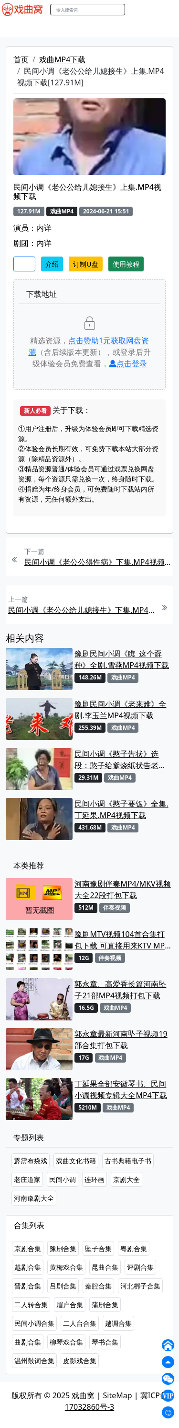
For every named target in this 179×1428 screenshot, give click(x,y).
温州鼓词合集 (34, 1360)
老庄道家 (27, 1179)
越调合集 (118, 1323)
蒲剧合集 (105, 1304)
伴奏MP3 (158, 28)
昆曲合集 (105, 1267)
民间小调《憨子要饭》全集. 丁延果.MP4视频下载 (121, 809)
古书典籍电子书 (128, 1160)
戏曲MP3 (56, 28)
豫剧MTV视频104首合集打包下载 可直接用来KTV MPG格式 (122, 940)
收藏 (24, 264)
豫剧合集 (63, 1248)
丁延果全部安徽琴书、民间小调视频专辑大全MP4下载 (120, 1089)
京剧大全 (126, 1179)
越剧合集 (27, 1267)
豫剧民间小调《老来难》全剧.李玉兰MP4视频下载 (120, 710)
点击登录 (128, 363)
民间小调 (62, 1179)
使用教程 (126, 264)
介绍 (52, 264)
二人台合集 (79, 1323)
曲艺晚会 (121, 28)
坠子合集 (98, 1248)
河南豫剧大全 (34, 1198)
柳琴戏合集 (66, 1341)
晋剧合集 (27, 1285)
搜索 (135, 9)
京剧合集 (27, 1248)
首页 (21, 59)
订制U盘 (85, 264)
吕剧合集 (63, 1285)
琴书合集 (105, 1341)
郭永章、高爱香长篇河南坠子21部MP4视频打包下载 (120, 990)
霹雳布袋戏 (30, 1160)
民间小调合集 (34, 1323)
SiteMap (117, 1395)
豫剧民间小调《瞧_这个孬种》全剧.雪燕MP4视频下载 (121, 659)
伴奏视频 (114, 907)
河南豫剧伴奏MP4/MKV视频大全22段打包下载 (122, 889)
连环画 (94, 1179)
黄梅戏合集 (66, 1267)
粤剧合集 (133, 1248)
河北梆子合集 (140, 1285)
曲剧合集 (27, 1341)
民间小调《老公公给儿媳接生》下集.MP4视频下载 (81, 610)
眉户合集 (69, 1304)
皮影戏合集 (79, 1360)
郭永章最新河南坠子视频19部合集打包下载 (120, 1040)
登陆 (166, 9)
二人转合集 (31, 1304)
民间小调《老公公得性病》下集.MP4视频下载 (97, 562)
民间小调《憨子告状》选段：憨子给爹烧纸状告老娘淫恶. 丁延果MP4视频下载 (120, 760)
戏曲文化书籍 (76, 1160)
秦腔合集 (98, 1285)
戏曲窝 (83, 1395)
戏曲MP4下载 (62, 59)
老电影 (89, 28)
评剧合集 (140, 1267)
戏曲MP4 (18, 28)
